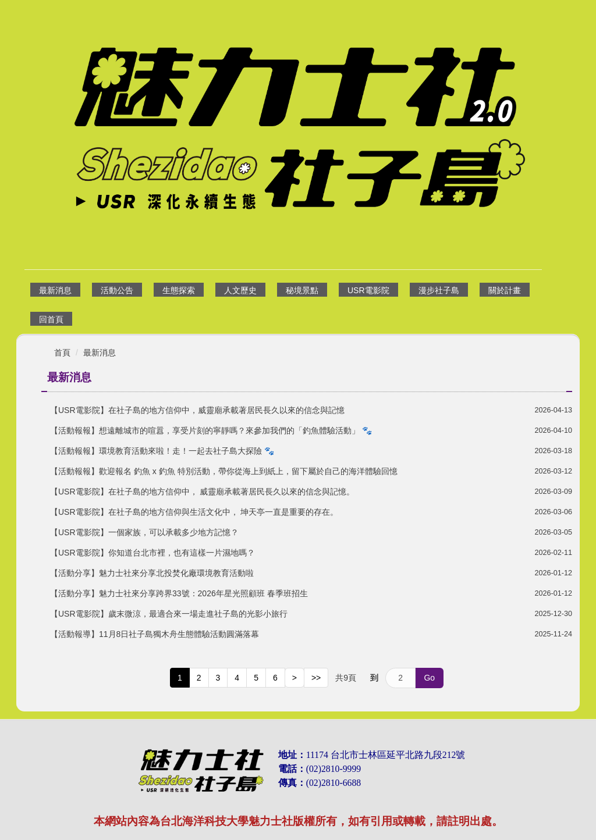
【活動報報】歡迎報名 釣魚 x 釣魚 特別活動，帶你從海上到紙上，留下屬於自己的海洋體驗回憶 (224, 471)
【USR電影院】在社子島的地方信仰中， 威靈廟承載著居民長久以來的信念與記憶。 (202, 491)
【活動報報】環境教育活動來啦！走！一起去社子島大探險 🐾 (162, 450)
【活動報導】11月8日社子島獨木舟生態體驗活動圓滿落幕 (154, 634)
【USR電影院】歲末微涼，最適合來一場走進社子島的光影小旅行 (169, 613)
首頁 (62, 352)
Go (429, 677)
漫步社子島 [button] (438, 290)
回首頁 (51, 319)
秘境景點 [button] (302, 290)
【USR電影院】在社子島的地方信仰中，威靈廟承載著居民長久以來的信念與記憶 (197, 410)
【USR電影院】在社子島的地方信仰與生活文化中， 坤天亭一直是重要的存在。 (194, 512)
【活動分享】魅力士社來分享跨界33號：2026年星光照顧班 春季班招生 (179, 593)
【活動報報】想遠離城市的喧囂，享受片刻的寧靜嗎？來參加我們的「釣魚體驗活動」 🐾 (211, 430)
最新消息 (55, 290)
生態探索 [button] (178, 290)
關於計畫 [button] (504, 290)
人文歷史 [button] (240, 290)
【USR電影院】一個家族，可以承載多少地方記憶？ (144, 532)
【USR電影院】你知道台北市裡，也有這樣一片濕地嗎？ (152, 552)
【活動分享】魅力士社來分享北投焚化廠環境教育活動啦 (152, 573)
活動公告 (117, 290)
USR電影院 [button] (368, 290)
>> (316, 677)
